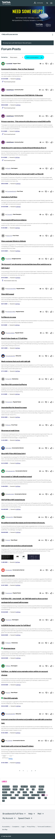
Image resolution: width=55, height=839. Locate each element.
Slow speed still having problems (14, 220)
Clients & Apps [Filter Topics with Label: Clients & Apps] (24, 786)
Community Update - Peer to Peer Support (17, 69)
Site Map (4, 829)
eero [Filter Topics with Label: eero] (33, 789)
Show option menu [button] (52, 34)
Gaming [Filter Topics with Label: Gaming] (12, 792)
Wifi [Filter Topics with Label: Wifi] (3, 800)
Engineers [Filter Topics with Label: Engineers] (41, 789)
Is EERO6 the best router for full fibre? (16, 625)
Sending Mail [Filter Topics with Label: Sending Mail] (25, 795)
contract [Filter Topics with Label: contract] (15, 789)
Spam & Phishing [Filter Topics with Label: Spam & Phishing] (35, 795)
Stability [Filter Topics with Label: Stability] (4, 797)
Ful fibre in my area (8, 317)
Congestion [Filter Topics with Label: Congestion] (33, 786)
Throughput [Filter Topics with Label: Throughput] (21, 797)
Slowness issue (9, 648)
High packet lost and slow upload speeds (17, 546)
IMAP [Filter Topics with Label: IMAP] (19, 792)
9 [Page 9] (31, 770)
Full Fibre (18, 79)
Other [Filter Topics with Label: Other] (31, 792)
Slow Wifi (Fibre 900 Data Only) (13, 454)
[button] (47, 3)
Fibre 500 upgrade (10, 698)
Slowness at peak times (10, 431)
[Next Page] (35, 771)
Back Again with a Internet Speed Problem (17, 746)
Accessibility (6, 826)
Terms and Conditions (44, 826)
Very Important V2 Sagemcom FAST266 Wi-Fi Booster (22, 95)
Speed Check (24, 818)
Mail (39, 813)
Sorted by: (4, 57)
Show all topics (26, 43)
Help (30, 813)
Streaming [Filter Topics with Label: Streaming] (13, 797)
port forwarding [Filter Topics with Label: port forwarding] (41, 792)
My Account (8, 818)
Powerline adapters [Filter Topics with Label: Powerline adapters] (7, 795)
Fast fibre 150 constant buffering (14, 384)
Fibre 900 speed (7, 294)
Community (40, 3)
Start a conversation (32, 57)
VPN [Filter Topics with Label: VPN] (45, 797)
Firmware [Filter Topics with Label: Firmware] (5, 792)
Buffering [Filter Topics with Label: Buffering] (15, 786)
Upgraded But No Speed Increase (14, 408)
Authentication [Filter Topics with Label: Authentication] (6, 786)
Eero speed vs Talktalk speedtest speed (16, 477)
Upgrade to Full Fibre (9, 197)
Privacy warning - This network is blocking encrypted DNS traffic (26, 121)
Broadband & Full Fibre (13, 813)
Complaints (15, 826)
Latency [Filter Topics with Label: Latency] (24, 792)
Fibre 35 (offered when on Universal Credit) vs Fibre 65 (22, 174)
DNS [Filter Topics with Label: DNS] (27, 789)
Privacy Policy (31, 826)
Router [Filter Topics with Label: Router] (16, 795)
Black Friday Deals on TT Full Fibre (14, 338)
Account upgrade (8, 576)
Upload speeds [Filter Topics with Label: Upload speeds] (31, 797)
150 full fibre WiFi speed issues (13, 500)
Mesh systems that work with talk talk (15, 361)
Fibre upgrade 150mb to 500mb (13, 241)
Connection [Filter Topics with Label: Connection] (41, 786)
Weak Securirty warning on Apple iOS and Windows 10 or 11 (23, 148)
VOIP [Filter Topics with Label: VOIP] (39, 797)
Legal (23, 826)
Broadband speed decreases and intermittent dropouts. (23, 523)
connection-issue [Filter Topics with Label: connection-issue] (6, 789)
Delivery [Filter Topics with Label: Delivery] (22, 789)
